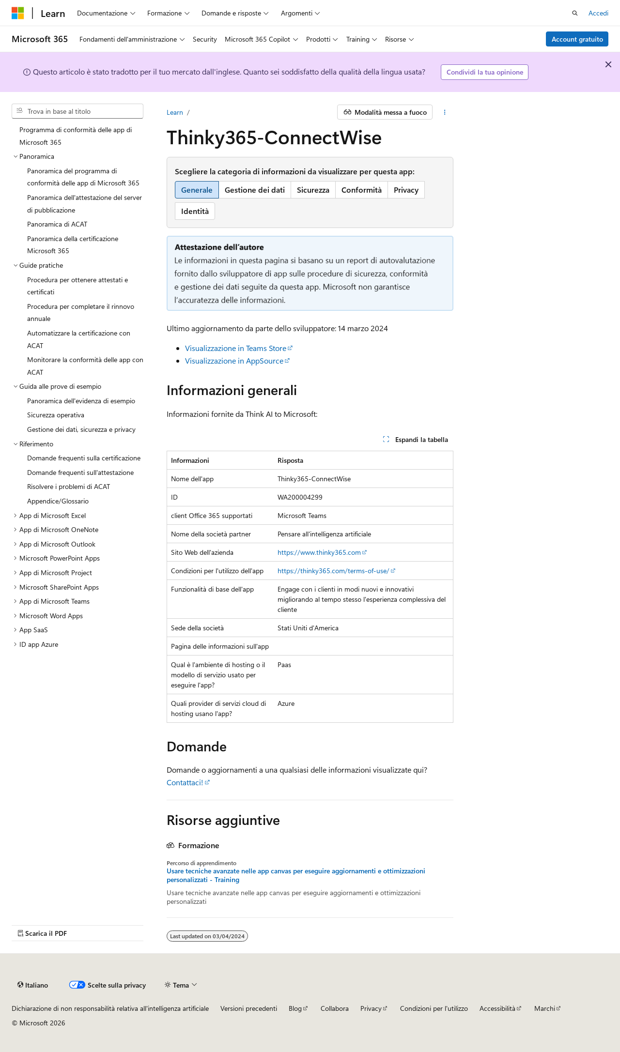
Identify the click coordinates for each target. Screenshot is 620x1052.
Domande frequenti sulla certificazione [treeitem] (83, 457)
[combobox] (77, 111)
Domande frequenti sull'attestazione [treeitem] (80, 472)
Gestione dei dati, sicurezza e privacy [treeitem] (81, 429)
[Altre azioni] (444, 112)
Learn (175, 112)
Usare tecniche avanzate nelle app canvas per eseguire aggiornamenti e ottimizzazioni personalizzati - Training (296, 875)
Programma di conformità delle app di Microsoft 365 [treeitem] (75, 136)
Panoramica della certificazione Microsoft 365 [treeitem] (72, 245)
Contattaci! (185, 782)
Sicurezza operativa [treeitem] (55, 414)
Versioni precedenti (248, 1008)
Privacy (371, 1008)
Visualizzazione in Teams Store (235, 348)
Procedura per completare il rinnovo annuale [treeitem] (80, 312)
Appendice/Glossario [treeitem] (58, 500)
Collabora (335, 1008)
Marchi (544, 1008)
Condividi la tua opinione (485, 71)
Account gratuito (577, 39)
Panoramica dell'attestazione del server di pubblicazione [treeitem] (84, 203)
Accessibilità (497, 1008)
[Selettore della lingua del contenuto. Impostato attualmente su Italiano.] (33, 984)
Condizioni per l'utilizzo (434, 1008)
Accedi (598, 12)
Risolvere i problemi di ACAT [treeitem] (68, 486)
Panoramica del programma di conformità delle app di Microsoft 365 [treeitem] (83, 177)
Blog (295, 1008)
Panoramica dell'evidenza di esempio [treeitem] (81, 400)
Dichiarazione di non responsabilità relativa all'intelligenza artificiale (110, 1008)
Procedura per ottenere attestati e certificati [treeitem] (77, 286)
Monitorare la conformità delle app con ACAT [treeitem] (85, 366)
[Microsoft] (18, 13)
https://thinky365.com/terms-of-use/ (333, 570)
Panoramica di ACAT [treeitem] (57, 224)
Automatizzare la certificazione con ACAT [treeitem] (78, 339)
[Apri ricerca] (575, 13)
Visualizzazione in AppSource (234, 360)
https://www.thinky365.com (319, 552)
